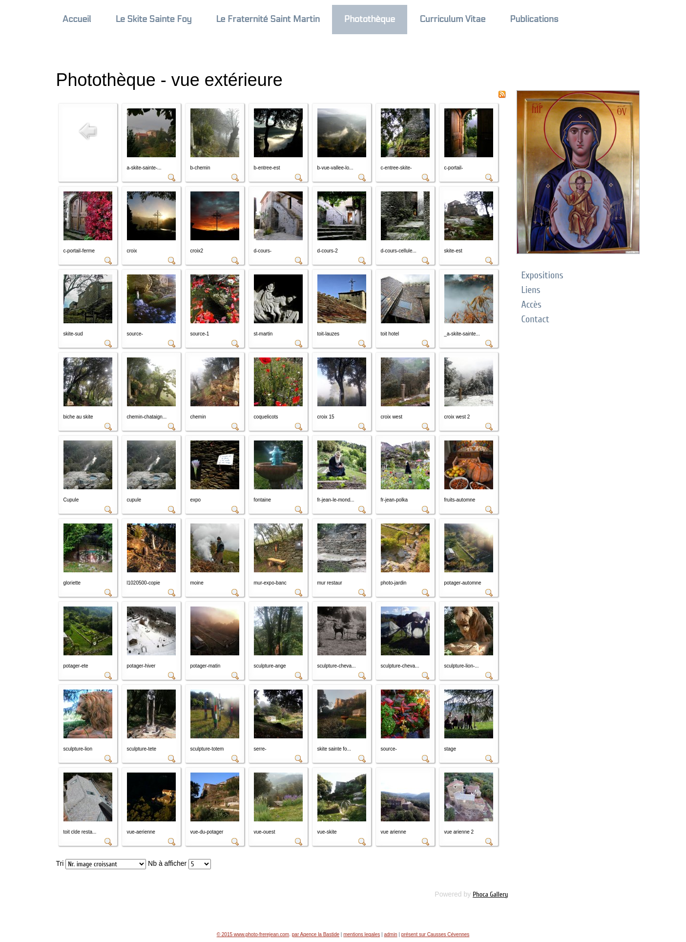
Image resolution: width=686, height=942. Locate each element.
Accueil (76, 19)
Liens (530, 289)
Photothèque (369, 19)
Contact (535, 319)
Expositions (542, 275)
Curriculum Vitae (452, 19)
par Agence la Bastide (315, 934)
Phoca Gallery (490, 894)
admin (390, 934)
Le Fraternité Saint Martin (268, 19)
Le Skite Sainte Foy (154, 19)
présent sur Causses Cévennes (435, 934)
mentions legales (361, 934)
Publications (534, 19)
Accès (531, 304)
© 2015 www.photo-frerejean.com (253, 934)
